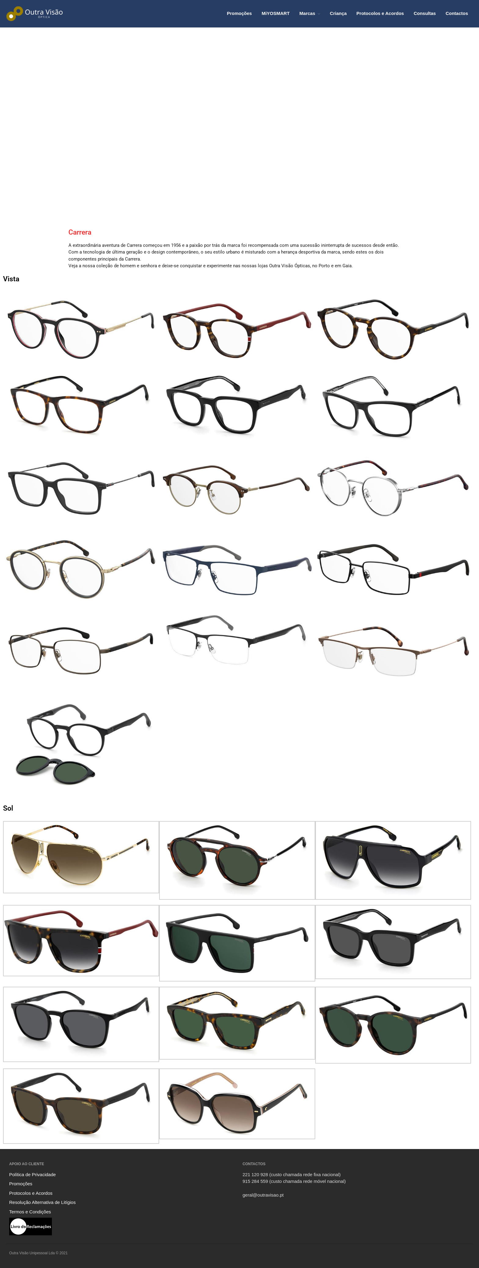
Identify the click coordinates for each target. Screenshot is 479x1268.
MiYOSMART (275, 13)
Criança (338, 13)
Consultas (425, 13)
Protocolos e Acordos (380, 13)
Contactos (457, 13)
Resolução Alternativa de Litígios (42, 1202)
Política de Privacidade (32, 1174)
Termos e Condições (30, 1211)
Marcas (307, 13)
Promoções (239, 13)
